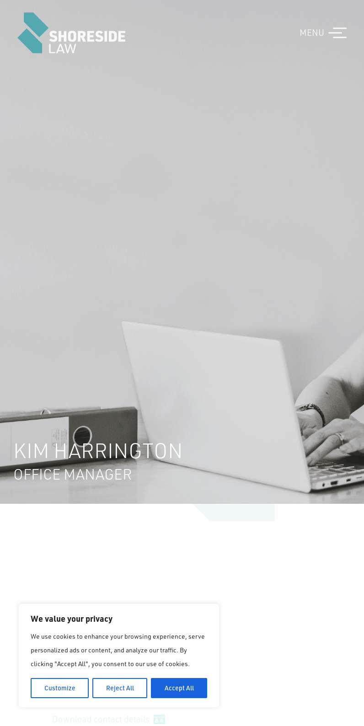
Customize (59, 687)
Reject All (120, 687)
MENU (312, 28)
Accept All (179, 687)
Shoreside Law (71, 28)
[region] (118, 655)
